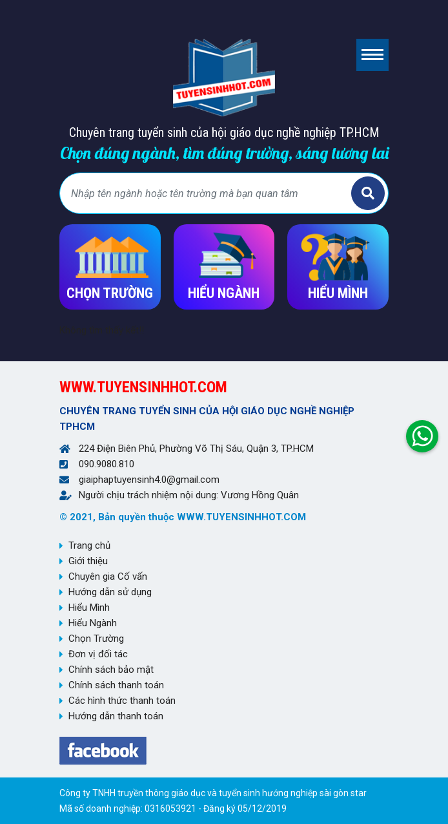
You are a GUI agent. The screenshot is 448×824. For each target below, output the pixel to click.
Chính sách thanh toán (116, 685)
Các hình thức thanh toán (122, 700)
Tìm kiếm (368, 193)
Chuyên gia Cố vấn (107, 576)
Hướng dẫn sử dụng (110, 592)
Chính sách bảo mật (111, 669)
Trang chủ (89, 545)
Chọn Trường (96, 638)
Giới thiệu (88, 561)
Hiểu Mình (89, 607)
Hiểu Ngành (92, 623)
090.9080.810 (106, 464)
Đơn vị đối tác (98, 654)
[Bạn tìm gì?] (207, 193)
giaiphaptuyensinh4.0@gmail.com (149, 479)
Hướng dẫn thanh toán (115, 716)
